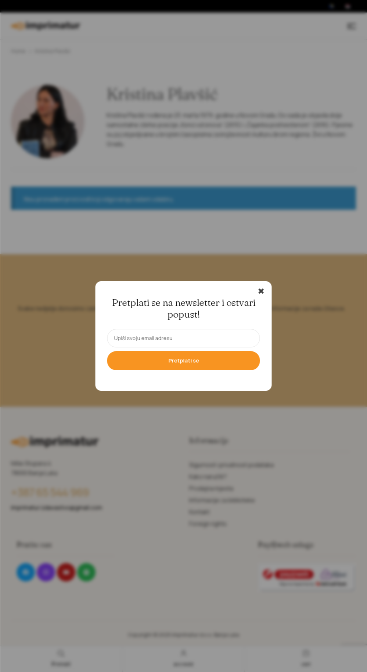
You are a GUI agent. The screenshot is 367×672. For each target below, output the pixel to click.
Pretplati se (183, 360)
